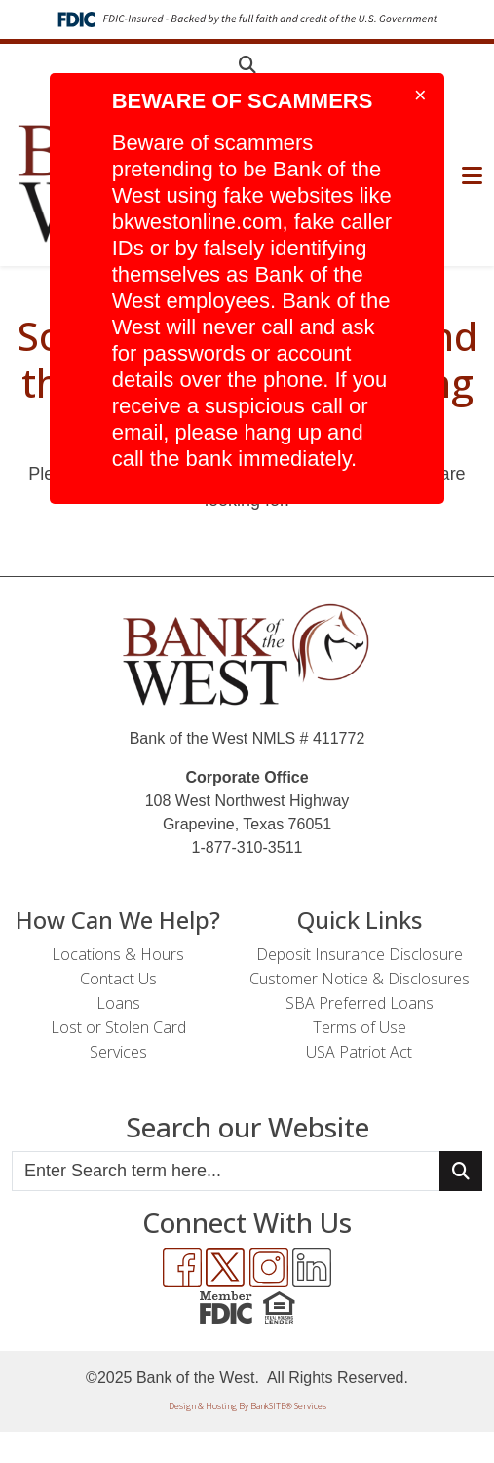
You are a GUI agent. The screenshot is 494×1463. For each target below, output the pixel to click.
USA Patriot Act (359, 1051)
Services (118, 1051)
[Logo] (247, 656)
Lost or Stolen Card (118, 1027)
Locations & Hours (118, 954)
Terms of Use (359, 1027)
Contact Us (118, 978)
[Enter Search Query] (226, 1171)
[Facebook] (182, 1267)
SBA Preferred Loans (359, 1003)
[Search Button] (460, 1171)
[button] (247, 65)
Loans (118, 1003)
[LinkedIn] (311, 1267)
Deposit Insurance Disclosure (359, 954)
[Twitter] (225, 1267)
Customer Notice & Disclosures (359, 978)
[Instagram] (268, 1267)
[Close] (423, 95)
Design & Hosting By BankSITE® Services (247, 1406)
